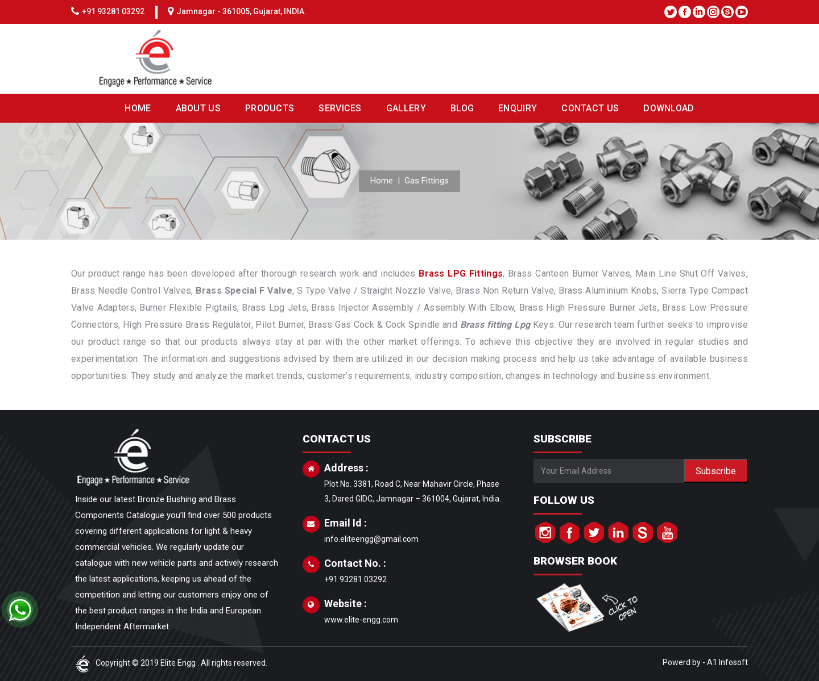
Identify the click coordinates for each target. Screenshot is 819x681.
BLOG (462, 108)
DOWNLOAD (668, 108)
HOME (138, 108)
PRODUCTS (269, 108)
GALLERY (406, 108)
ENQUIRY (517, 108)
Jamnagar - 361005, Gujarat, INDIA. (241, 11)
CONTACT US (590, 108)
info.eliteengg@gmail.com (371, 539)
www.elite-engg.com (361, 619)
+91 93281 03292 (113, 11)
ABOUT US (198, 108)
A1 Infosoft (727, 662)
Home (381, 181)
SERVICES (339, 108)
